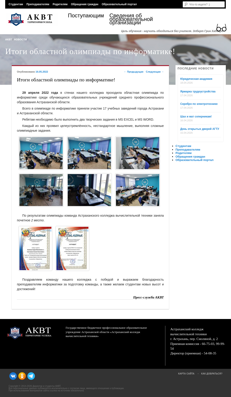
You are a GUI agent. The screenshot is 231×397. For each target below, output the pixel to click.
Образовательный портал (119, 4)
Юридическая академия (196, 78)
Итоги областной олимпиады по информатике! (90, 51)
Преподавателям (37, 4)
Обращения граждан (84, 4)
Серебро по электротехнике (199, 104)
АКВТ (8, 39)
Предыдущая (133, 71)
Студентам (16, 4)
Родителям (60, 4)
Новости (20, 39)
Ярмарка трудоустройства (197, 91)
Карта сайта (186, 373)
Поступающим (86, 16)
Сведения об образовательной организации (130, 19)
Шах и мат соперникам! (196, 116)
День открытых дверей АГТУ (199, 129)
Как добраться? (211, 373)
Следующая (155, 71)
